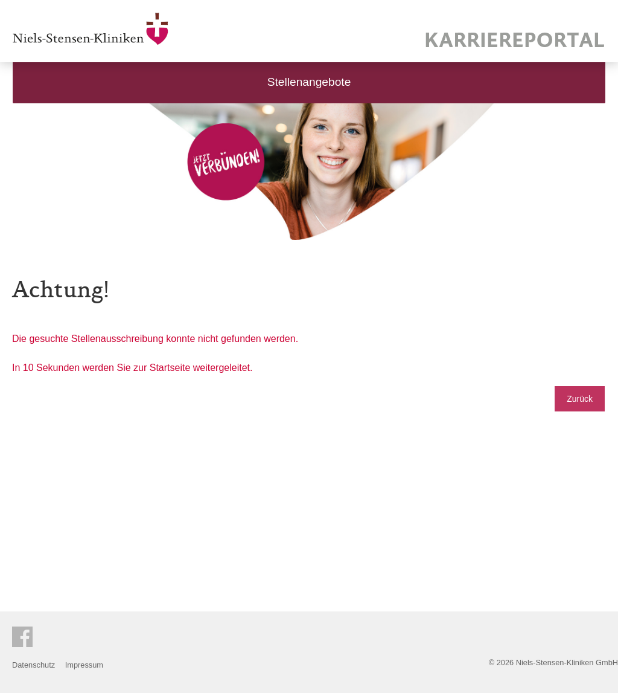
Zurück (580, 399)
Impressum (84, 664)
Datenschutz (33, 664)
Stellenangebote (309, 82)
